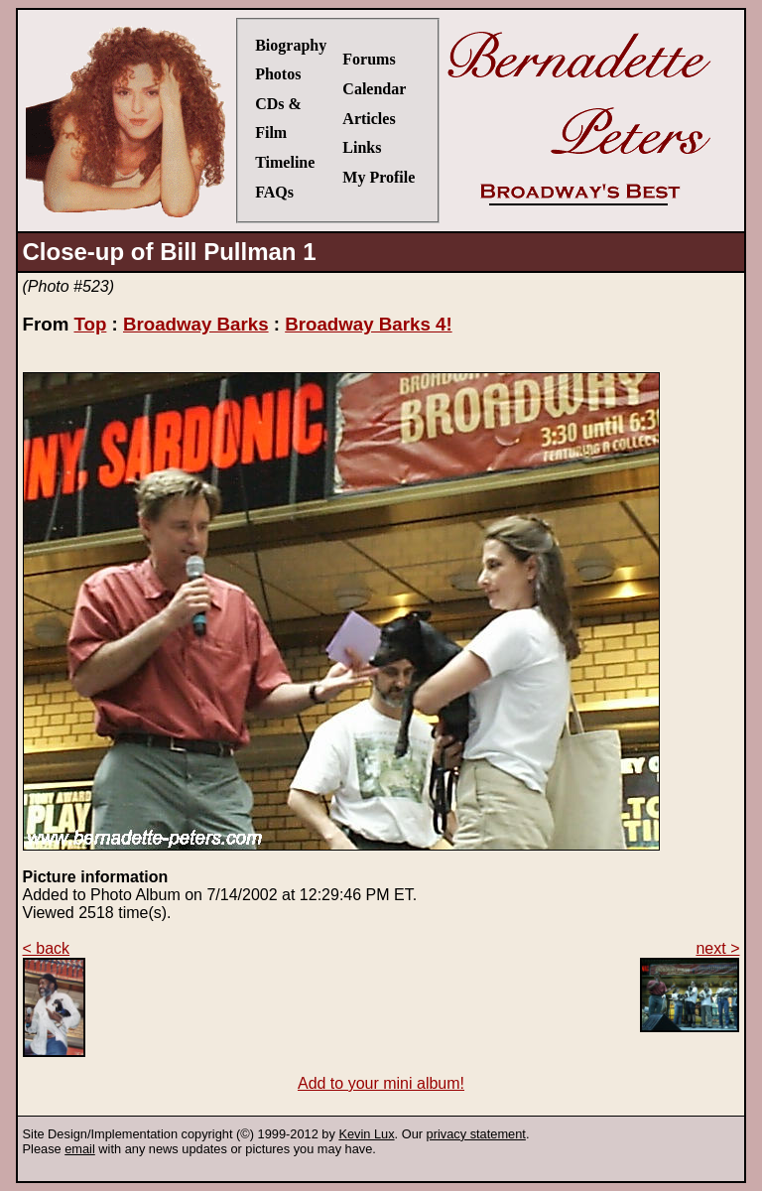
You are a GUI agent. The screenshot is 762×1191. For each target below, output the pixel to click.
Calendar (374, 88)
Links (361, 147)
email (79, 1148)
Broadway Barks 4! (368, 324)
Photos (278, 74)
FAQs (274, 192)
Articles (368, 118)
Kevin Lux (366, 1133)
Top (89, 324)
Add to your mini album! (381, 1083)
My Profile (378, 177)
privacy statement (476, 1133)
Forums (368, 59)
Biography (290, 45)
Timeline (285, 162)
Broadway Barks (196, 324)
